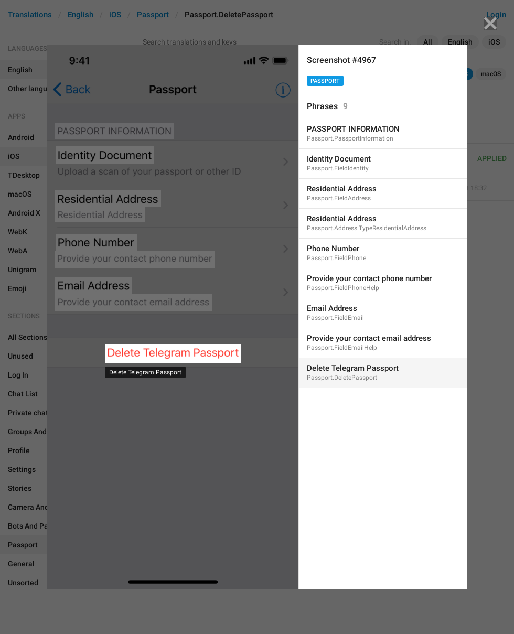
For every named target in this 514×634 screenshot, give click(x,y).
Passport (325, 81)
